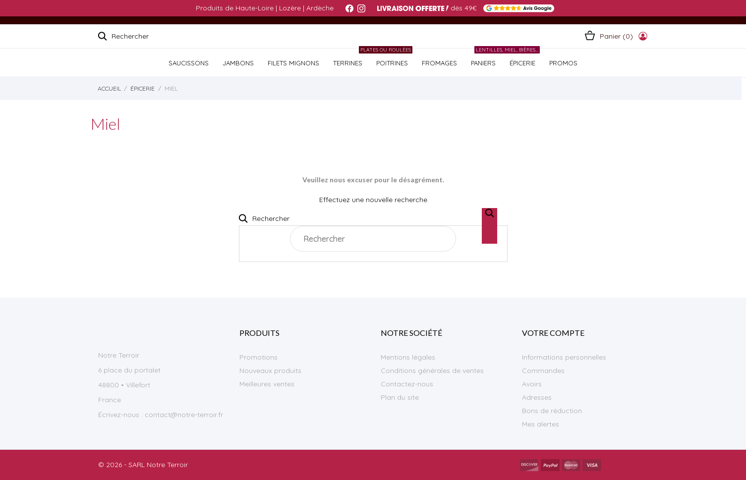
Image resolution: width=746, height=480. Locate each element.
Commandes (543, 370)
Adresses (537, 397)
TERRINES (347, 63)
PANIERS (483, 63)
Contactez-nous (407, 383)
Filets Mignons (293, 63)
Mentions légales (408, 357)
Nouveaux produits (270, 370)
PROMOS (563, 63)
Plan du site (400, 397)
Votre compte (553, 332)
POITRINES (390, 58)
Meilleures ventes (266, 383)
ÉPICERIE (521, 58)
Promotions (258, 357)
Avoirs (532, 383)
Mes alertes (540, 424)
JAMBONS (238, 63)
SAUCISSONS (189, 63)
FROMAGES (439, 63)
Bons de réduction (552, 410)
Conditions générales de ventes (432, 370)
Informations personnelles (564, 357)
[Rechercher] (373, 239)
